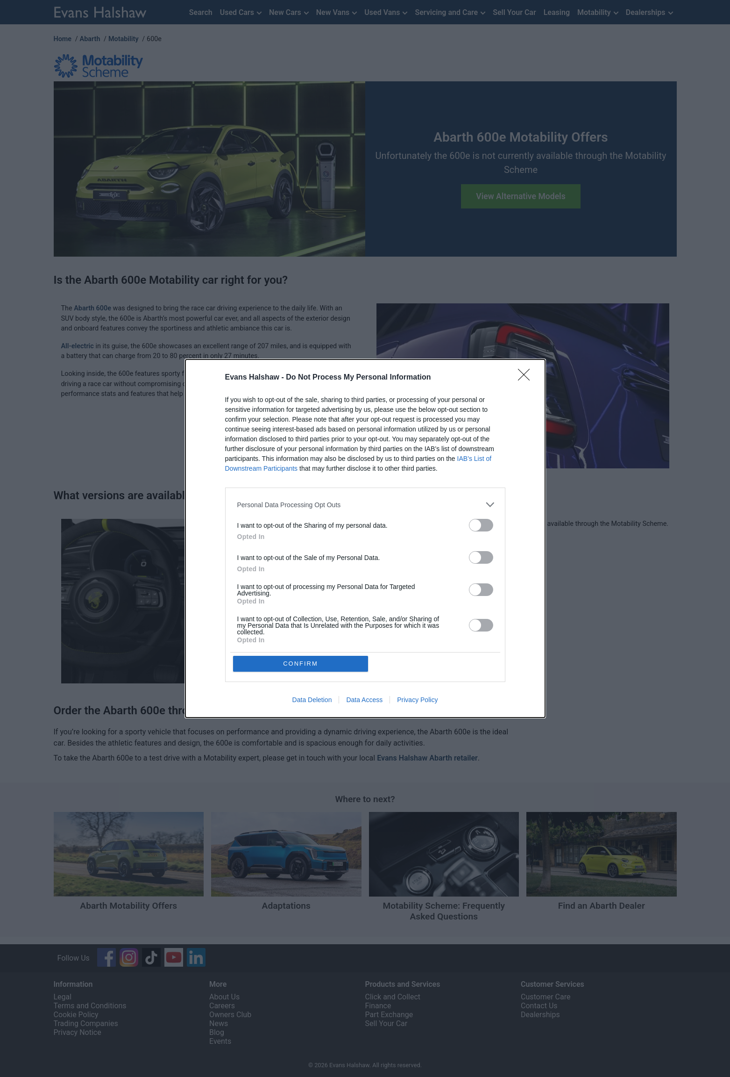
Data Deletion (312, 700)
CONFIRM (300, 663)
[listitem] (365, 505)
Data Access (364, 700)
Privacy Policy (417, 700)
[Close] (527, 378)
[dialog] (365, 538)
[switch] (481, 525)
